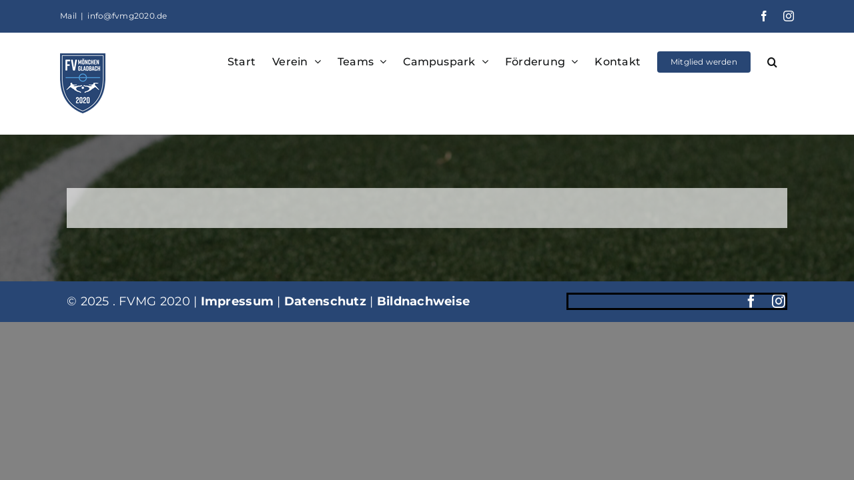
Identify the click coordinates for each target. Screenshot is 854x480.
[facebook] (751, 301)
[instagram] (778, 301)
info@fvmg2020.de (127, 16)
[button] (789, 61)
